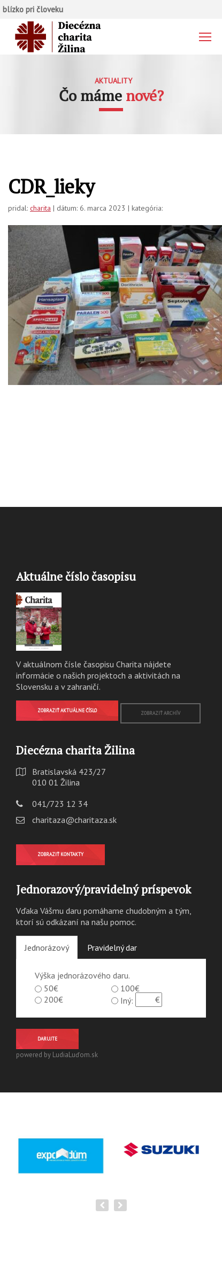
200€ (53, 999)
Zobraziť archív (160, 713)
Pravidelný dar (112, 947)
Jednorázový (47, 947)
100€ (130, 988)
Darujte (47, 1039)
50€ (51, 988)
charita (40, 208)
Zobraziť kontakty (60, 854)
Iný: (126, 1000)
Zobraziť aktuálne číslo (67, 710)
